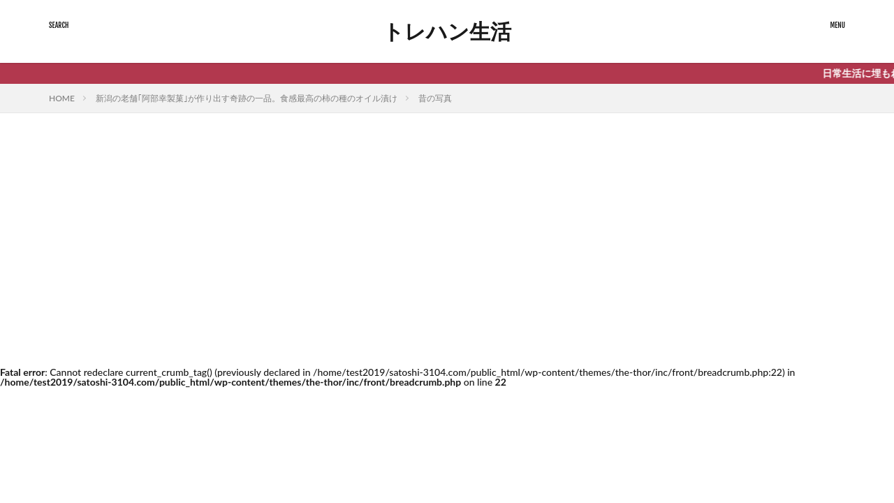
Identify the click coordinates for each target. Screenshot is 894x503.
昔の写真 (435, 98)
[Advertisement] (447, 253)
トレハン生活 (447, 31)
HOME (62, 98)
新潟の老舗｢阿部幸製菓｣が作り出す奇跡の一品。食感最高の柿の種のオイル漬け (246, 98)
